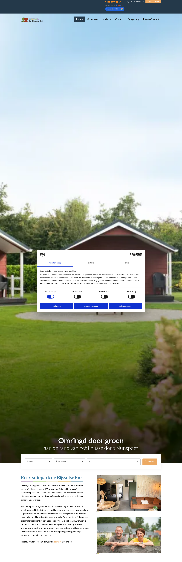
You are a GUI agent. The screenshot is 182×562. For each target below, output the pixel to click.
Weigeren (56, 306)
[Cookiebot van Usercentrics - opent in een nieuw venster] (131, 254)
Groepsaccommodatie (99, 19)
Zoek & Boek (153, 1)
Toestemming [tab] (55, 263)
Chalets (119, 19)
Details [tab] (91, 263)
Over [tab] (127, 263)
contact (57, 541)
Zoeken (151, 462)
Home (79, 19)
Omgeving (133, 19)
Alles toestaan (125, 306)
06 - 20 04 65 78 (137, 1)
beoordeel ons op (114, 9)
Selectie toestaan (91, 306)
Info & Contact (151, 19)
